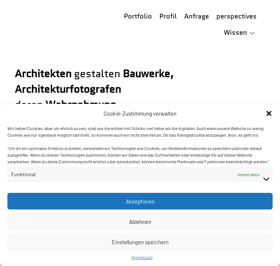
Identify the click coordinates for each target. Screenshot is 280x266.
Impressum (142, 257)
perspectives (236, 16)
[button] (269, 113)
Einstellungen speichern (140, 242)
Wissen (235, 32)
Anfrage (196, 16)
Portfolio (138, 16)
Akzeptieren (140, 201)
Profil (168, 16)
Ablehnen (140, 221)
